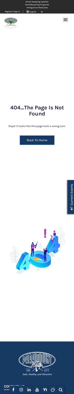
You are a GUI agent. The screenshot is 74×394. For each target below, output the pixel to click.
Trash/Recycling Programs (37, 5)
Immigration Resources (37, 7)
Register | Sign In (12, 11)
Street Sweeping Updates (37, 2)
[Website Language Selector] (36, 11)
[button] (65, 19)
